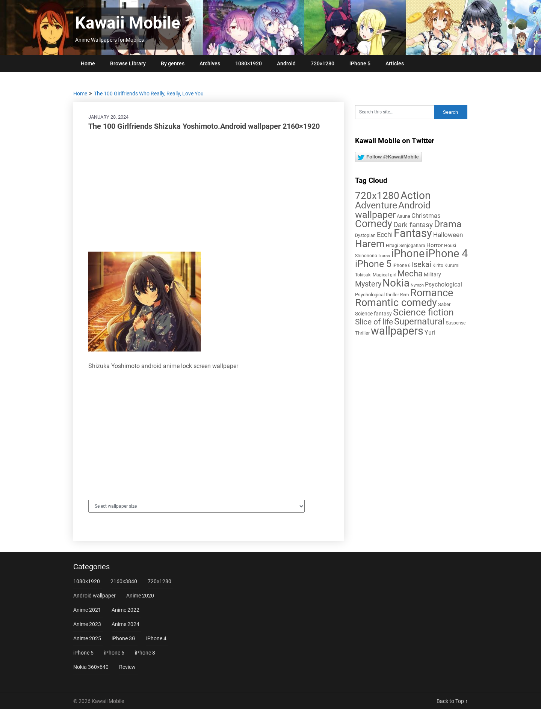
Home (88, 63)
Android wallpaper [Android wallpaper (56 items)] (393, 210)
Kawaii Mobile (127, 23)
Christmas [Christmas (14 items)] (426, 215)
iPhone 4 (156, 638)
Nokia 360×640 (91, 667)
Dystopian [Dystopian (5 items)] (365, 235)
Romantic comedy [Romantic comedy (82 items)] (396, 303)
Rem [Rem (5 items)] (404, 294)
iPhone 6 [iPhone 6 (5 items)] (402, 265)
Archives (209, 63)
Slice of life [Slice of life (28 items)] (374, 321)
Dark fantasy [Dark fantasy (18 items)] (413, 225)
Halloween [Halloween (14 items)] (448, 234)
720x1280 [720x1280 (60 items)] (377, 195)
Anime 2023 (87, 624)
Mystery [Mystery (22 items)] (368, 284)
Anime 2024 (125, 624)
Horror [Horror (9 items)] (434, 245)
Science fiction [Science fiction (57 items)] (423, 312)
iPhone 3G (124, 638)
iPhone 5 (359, 63)
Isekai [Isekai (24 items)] (421, 264)
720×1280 (322, 63)
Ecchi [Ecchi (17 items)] (385, 234)
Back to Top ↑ (452, 701)
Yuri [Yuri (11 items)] (430, 332)
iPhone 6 (114, 653)
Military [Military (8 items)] (432, 275)
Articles (394, 63)
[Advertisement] (208, 191)
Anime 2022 (125, 610)
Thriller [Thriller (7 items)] (362, 333)
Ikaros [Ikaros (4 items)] (384, 255)
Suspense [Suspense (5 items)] (455, 323)
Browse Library (128, 63)
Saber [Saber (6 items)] (444, 304)
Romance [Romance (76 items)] (431, 293)
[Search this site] (394, 112)
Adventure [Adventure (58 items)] (376, 205)
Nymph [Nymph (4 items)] (417, 285)
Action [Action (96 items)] (415, 195)
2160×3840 (123, 581)
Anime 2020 (140, 596)
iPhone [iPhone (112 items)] (408, 253)
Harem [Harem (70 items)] (370, 243)
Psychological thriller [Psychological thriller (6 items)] (377, 294)
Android (286, 63)
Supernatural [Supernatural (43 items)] (419, 321)
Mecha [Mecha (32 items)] (410, 273)
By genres (172, 63)
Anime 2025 (87, 638)
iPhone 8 (145, 653)
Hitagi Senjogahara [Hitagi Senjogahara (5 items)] (405, 245)
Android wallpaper (94, 596)
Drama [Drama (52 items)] (448, 224)
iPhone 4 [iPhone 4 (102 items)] (447, 253)
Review (127, 667)
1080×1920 (248, 63)
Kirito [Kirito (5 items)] (437, 265)
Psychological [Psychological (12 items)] (443, 284)
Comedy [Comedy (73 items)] (373, 224)
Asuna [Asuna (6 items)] (403, 216)
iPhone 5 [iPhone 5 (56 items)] (373, 263)
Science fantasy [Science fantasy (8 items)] (373, 314)
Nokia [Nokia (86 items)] (396, 283)
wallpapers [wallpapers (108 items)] (397, 330)
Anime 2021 (87, 610)
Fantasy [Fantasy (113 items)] (413, 233)
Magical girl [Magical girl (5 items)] (384, 275)
